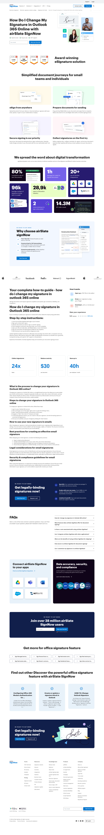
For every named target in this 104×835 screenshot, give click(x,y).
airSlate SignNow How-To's (54, 775)
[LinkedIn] (76, 821)
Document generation (68, 777)
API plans (26, 783)
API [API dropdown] (44, 6)
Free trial (88, 6)
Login (93, 1)
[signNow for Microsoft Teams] (30, 582)
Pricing (48, 6)
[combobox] (19, 42)
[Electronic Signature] (14, 10)
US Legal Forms (66, 769)
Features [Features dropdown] (22, 6)
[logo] (13, 762)
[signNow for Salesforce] (18, 594)
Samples (26, 772)
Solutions (36, 774)
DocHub (65, 772)
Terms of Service (21, 821)
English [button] (89, 821)
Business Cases (37, 777)
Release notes (52, 764)
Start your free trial (35, 42)
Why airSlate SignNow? (83, 767)
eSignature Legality (38, 787)
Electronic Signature (53, 778)
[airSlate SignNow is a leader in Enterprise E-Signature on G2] (24, 60)
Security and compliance (31, 821)
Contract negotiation (67, 788)
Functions (36, 769)
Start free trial (23, 258)
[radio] (79, 316)
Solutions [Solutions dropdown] (29, 6)
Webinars (51, 767)
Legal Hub (80, 773)
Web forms (65, 786)
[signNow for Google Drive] (18, 582)
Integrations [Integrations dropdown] (37, 6)
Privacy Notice (13, 821)
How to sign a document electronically (54, 781)
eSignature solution (38, 764)
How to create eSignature (54, 787)
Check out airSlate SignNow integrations (24, 571)
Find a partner (81, 786)
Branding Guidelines (82, 781)
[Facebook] (80, 821)
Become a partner (82, 783)
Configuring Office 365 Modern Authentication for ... (22, 695)
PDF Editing (65, 798)
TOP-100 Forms (27, 764)
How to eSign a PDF (53, 784)
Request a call (34, 498)
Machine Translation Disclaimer (82, 796)
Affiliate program (81, 788)
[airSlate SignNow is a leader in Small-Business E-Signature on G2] (44, 60)
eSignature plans (28, 780)
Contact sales (78, 6)
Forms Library (27, 767)
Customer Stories (38, 779)
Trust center (80, 776)
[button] (93, 6)
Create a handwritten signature (53, 790)
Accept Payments (67, 795)
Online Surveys (66, 793)
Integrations (37, 772)
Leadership (80, 778)
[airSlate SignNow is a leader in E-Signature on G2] (34, 60)
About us (80, 764)
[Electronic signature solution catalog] (28, 10)
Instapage (65, 774)
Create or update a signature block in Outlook (52, 695)
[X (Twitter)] (78, 821)
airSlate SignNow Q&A (54, 772)
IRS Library (26, 769)
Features (36, 767)
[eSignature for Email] (42, 10)
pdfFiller (65, 764)
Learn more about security (64, 577)
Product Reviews (38, 782)
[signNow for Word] (42, 582)
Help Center (51, 769)
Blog (79, 790)
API (35, 784)
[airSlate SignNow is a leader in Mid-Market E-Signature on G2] (13, 60)
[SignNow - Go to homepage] (14, 5)
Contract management (68, 783)
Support (87, 1)
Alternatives (37, 789)
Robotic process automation (66, 780)
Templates (26, 774)
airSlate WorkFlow (67, 767)
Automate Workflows (67, 790)
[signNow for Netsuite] (36, 594)
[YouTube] (83, 821)
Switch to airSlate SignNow (81, 770)
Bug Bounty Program (82, 799)
